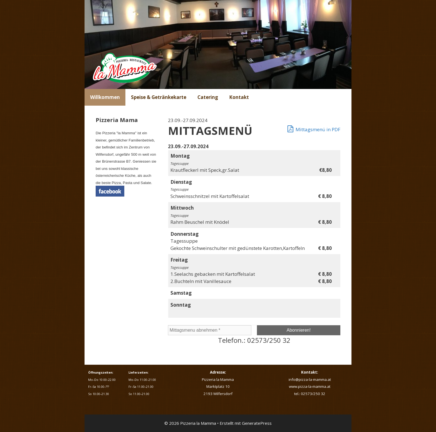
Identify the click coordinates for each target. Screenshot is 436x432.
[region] (218, 44)
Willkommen (105, 97)
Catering (207, 97)
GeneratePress (257, 423)
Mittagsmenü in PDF (314, 128)
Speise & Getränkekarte (158, 97)
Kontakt (239, 97)
